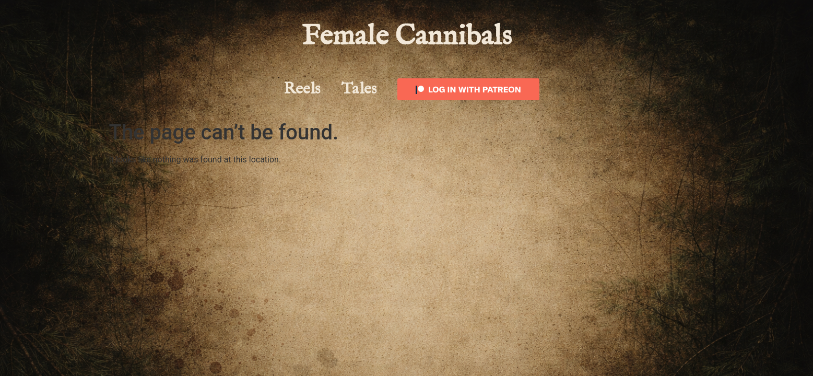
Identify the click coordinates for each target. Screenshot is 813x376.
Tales (358, 89)
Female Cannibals (407, 37)
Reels (302, 89)
